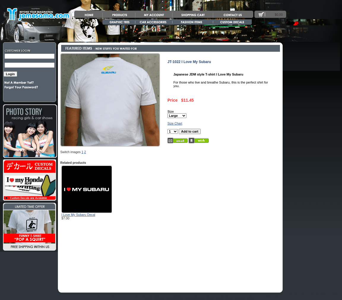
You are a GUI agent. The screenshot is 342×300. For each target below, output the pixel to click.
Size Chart (174, 123)
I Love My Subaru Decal (78, 214)
